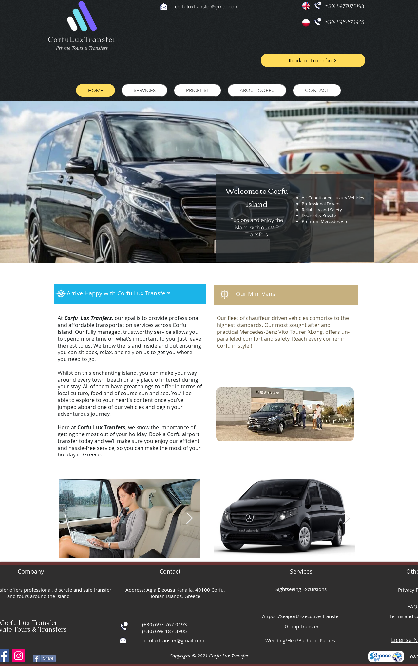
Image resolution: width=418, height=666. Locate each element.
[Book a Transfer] (313, 60)
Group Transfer (302, 626)
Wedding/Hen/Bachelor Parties (300, 640)
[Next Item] (189, 518)
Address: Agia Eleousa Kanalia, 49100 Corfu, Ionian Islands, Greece (175, 592)
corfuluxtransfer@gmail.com (207, 7)
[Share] (44, 658)
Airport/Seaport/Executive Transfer (301, 616)
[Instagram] (18, 655)
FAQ (412, 606)
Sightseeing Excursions (301, 589)
